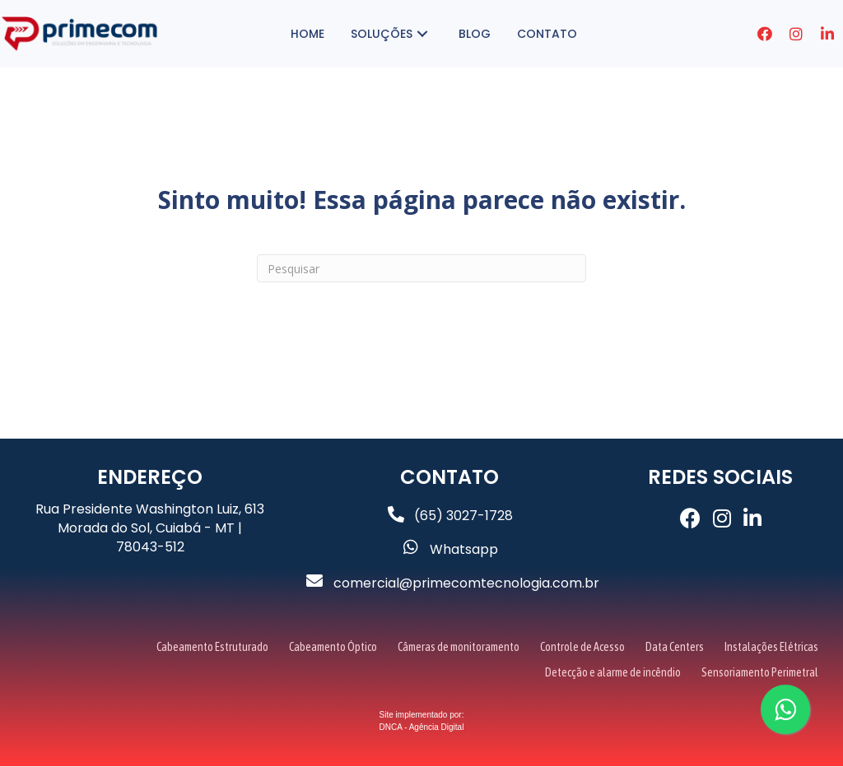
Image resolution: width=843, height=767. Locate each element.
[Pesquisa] (421, 268)
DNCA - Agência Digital (422, 727)
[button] (533, 34)
